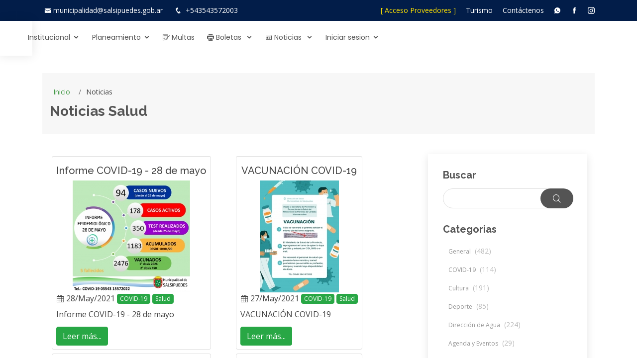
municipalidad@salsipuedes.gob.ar (108, 10)
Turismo (479, 10)
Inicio (61, 91)
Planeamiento (332, 37)
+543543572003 (212, 10)
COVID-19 (133, 298)
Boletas (441, 37)
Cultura (468, 288)
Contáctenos (523, 10)
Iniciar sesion (563, 37)
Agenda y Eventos (481, 343)
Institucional (264, 37)
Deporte (468, 306)
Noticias (500, 37)
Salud (163, 298)
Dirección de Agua (484, 325)
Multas (394, 37)
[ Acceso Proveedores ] (418, 10)
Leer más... (82, 336)
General (469, 251)
